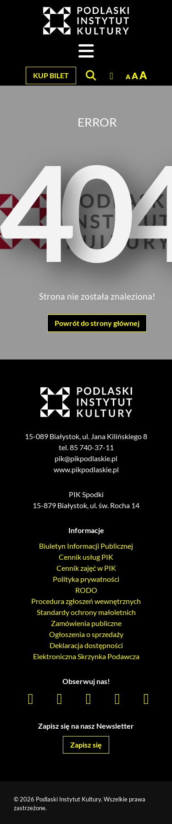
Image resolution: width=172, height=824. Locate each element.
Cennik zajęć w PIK (86, 567)
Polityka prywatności (86, 578)
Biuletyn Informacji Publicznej (86, 545)
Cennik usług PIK (86, 556)
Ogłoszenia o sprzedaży (86, 634)
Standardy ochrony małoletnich (86, 612)
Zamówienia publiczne (86, 623)
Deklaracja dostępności (86, 645)
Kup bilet (51, 75)
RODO (86, 590)
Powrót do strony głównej (97, 323)
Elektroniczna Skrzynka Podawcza (86, 656)
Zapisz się (86, 744)
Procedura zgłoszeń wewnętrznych (86, 601)
